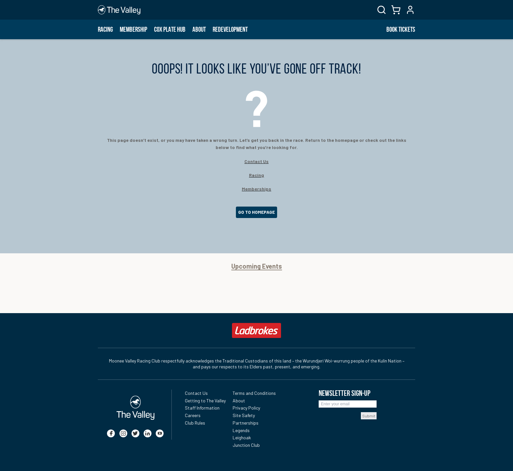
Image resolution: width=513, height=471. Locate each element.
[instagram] (123, 433)
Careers (193, 415)
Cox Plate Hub (170, 29)
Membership (133, 29)
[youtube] (160, 433)
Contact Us (196, 393)
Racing (105, 29)
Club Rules (195, 423)
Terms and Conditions (254, 393)
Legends (241, 430)
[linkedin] (147, 433)
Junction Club (246, 445)
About (199, 29)
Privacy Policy (246, 408)
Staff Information (202, 408)
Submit (368, 415)
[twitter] (135, 433)
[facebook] (111, 433)
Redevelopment (230, 29)
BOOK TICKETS (400, 29)
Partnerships (245, 423)
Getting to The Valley (205, 400)
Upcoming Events (256, 266)
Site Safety (244, 415)
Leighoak (242, 437)
